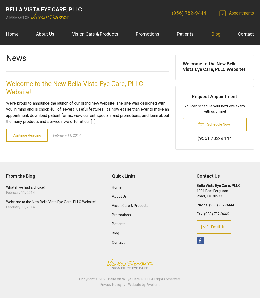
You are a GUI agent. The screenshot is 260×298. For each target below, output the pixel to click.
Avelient (153, 284)
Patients (185, 34)
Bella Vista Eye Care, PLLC (129, 279)
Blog (216, 34)
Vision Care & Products (95, 34)
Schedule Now (214, 124)
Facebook (200, 240)
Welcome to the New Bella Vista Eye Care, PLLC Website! (214, 66)
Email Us (213, 226)
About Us (45, 34)
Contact (246, 34)
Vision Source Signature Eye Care (130, 263)
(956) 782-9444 (189, 13)
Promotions (147, 34)
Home (12, 34)
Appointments (237, 12)
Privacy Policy (111, 284)
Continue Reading (27, 135)
